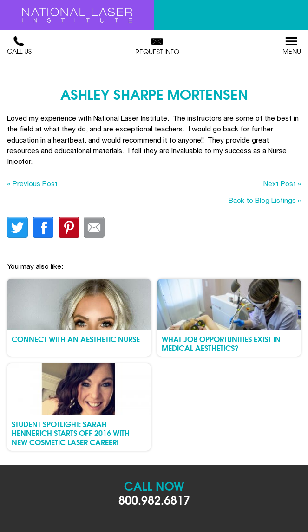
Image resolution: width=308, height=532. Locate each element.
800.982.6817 (154, 499)
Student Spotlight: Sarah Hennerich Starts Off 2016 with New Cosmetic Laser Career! (71, 432)
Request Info (157, 46)
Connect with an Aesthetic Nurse (76, 338)
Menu (291, 46)
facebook (43, 227)
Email (94, 227)
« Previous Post (32, 183)
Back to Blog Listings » (265, 200)
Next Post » (282, 183)
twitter (17, 227)
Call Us (19, 46)
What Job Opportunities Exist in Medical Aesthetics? (221, 343)
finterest (68, 227)
